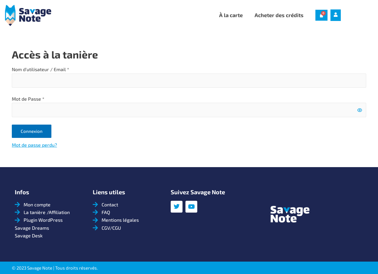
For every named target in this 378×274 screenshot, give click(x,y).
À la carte (231, 15)
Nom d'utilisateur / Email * (40, 69)
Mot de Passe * (28, 99)
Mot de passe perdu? (34, 145)
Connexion (32, 131)
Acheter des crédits (279, 15)
